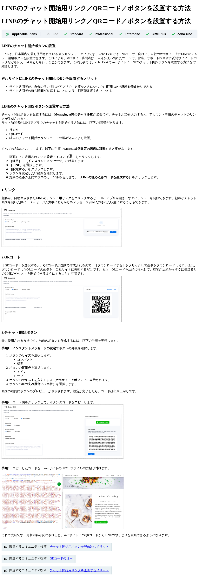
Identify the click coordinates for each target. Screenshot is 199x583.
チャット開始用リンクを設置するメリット (79, 570)
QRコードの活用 (61, 558)
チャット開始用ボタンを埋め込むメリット (79, 546)
